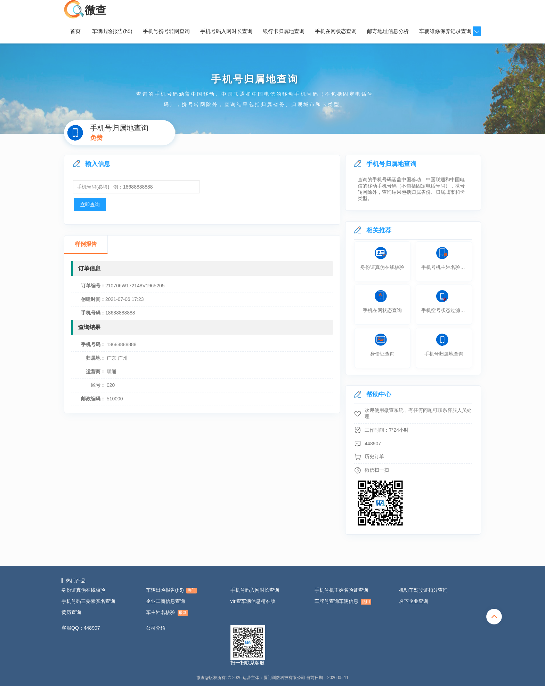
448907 (373, 443)
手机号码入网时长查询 (226, 31)
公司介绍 (155, 628)
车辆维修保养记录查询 (445, 31)
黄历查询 (71, 612)
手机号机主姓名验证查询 (341, 590)
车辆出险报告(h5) (112, 31)
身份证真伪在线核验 (83, 590)
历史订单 (374, 456)
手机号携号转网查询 (166, 31)
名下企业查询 (413, 601)
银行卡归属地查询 (283, 31)
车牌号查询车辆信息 (343, 601)
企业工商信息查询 (165, 601)
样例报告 (86, 244)
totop (494, 616)
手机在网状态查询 (336, 31)
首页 (75, 31)
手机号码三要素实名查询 (88, 601)
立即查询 (90, 204)
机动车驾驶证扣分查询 (423, 590)
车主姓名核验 (167, 612)
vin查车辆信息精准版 (253, 601)
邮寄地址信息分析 (388, 31)
